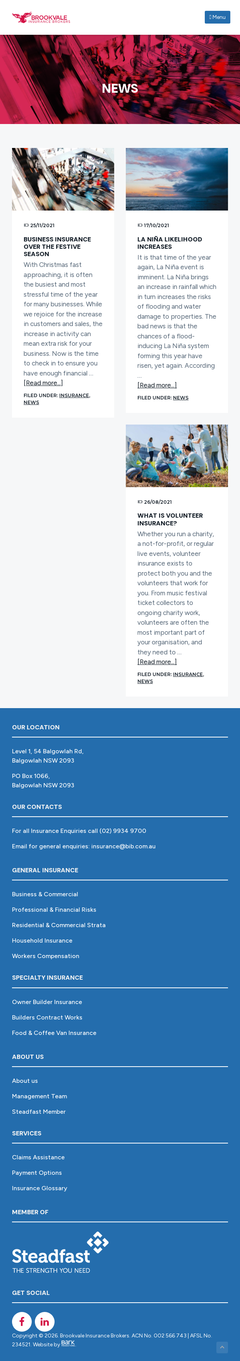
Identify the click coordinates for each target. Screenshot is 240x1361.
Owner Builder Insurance (47, 1002)
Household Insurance (42, 940)
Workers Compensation (45, 956)
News (31, 402)
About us (25, 1080)
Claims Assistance (38, 1157)
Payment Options (37, 1172)
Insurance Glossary (39, 1188)
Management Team (39, 1096)
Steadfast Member (39, 1111)
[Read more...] (43, 383)
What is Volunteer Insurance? (170, 519)
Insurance (74, 395)
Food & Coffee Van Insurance (54, 1032)
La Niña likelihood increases (169, 243)
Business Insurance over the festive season (57, 246)
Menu (217, 17)
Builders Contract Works (47, 1017)
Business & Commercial (45, 894)
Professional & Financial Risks (54, 909)
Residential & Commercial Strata (59, 925)
